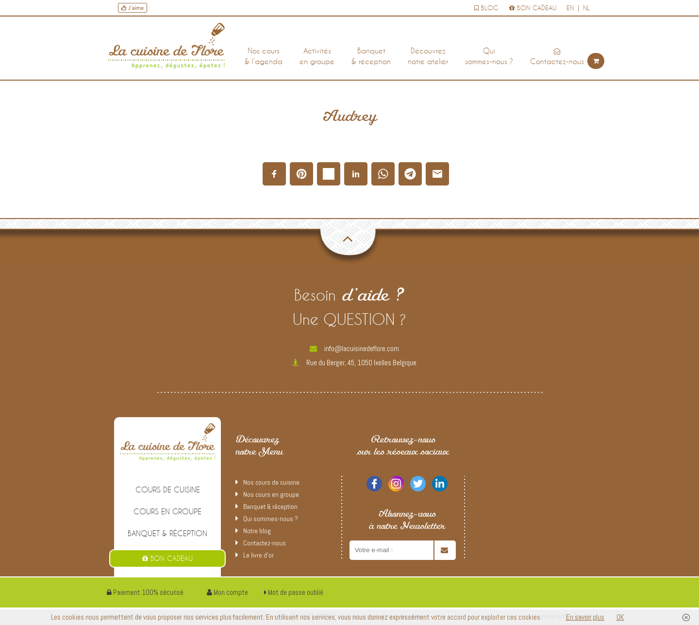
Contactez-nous (557, 57)
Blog (486, 8)
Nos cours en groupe (271, 494)
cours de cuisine (167, 489)
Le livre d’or (258, 555)
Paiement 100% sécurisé (145, 592)
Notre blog (257, 530)
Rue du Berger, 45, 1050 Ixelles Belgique (354, 362)
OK (620, 617)
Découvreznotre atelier (428, 56)
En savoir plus (585, 617)
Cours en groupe (167, 511)
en (570, 8)
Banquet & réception (167, 533)
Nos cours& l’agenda (264, 56)
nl (586, 8)
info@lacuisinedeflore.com (354, 348)
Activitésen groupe (317, 56)
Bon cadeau (533, 8)
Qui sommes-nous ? (270, 518)
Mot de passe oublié (293, 592)
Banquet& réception (371, 56)
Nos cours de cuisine (271, 482)
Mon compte (227, 592)
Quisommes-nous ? (489, 56)
